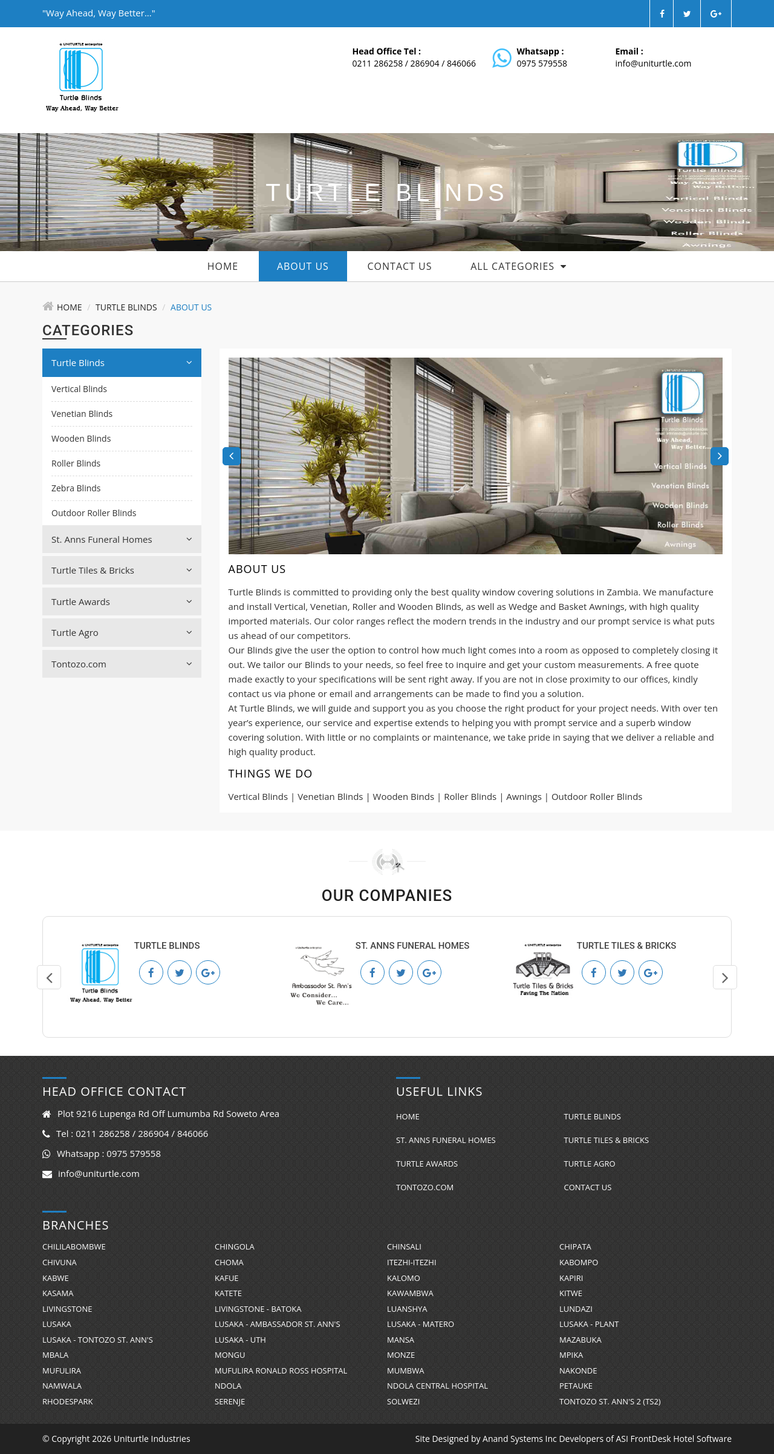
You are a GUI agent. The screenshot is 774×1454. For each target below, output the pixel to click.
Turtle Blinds (126, 307)
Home (223, 266)
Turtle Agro (121, 632)
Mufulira (61, 1370)
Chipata (575, 1246)
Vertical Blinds (79, 389)
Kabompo (578, 1262)
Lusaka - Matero (420, 1323)
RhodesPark (67, 1401)
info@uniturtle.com (654, 63)
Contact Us (400, 266)
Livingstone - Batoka (258, 1308)
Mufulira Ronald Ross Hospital (281, 1370)
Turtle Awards (121, 601)
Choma (229, 1262)
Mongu (230, 1354)
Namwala (62, 1385)
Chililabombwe (74, 1246)
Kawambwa (410, 1293)
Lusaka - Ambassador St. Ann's (277, 1323)
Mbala (55, 1354)
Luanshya (407, 1308)
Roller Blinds (75, 463)
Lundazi (576, 1308)
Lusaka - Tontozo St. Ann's (97, 1339)
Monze (401, 1354)
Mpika (571, 1354)
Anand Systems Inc (520, 1438)
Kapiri (571, 1277)
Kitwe (570, 1293)
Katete (228, 1293)
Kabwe (55, 1277)
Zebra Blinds (76, 488)
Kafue (227, 1277)
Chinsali (404, 1246)
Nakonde (578, 1370)
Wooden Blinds (81, 438)
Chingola (235, 1246)
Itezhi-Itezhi (412, 1262)
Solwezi (403, 1401)
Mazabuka (580, 1339)
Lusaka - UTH (240, 1339)
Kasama (57, 1293)
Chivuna (59, 1262)
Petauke (576, 1385)
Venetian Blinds (81, 413)
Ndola (228, 1385)
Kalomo (403, 1277)
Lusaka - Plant (589, 1323)
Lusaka (56, 1323)
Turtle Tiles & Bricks (121, 570)
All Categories (518, 266)
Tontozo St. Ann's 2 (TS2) (610, 1401)
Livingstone (67, 1308)
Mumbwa (405, 1370)
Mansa (400, 1339)
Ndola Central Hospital (437, 1385)
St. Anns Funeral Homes (121, 539)
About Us (303, 266)
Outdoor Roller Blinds (94, 513)
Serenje (230, 1401)
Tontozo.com (121, 664)
